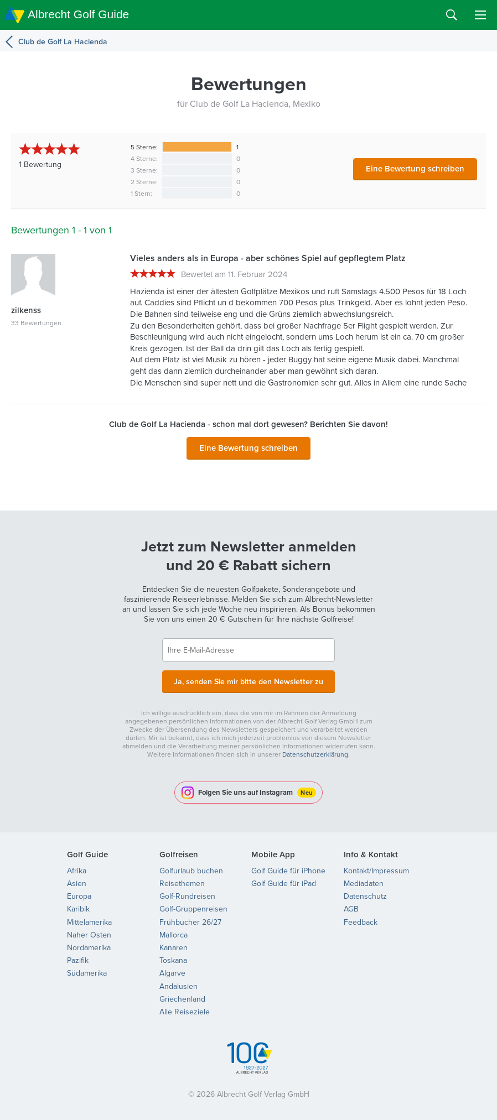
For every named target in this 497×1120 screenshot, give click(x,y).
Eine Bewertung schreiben (415, 168)
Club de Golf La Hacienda (62, 41)
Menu (480, 15)
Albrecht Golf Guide (78, 14)
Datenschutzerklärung (315, 753)
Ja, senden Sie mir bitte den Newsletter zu (248, 680)
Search (451, 15)
